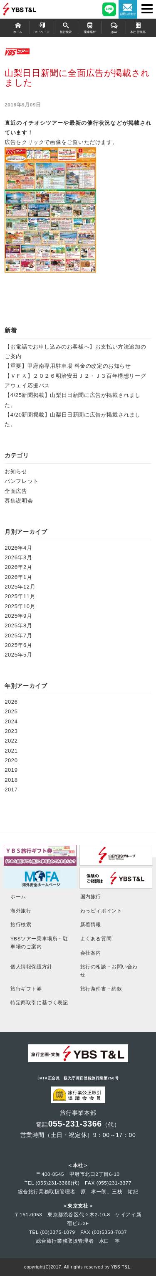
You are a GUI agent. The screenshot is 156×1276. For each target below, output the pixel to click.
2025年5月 (18, 655)
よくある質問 (96, 938)
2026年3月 (18, 557)
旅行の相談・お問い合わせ (109, 970)
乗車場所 (90, 27)
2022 (11, 741)
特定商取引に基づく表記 (39, 1002)
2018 (11, 780)
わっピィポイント (101, 910)
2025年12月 (20, 587)
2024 (11, 721)
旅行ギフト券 (26, 988)
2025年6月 (18, 645)
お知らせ (16, 471)
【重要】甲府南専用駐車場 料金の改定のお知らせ (68, 366)
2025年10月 (20, 606)
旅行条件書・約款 (101, 988)
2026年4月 (18, 548)
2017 (11, 789)
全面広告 (16, 491)
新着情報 (90, 924)
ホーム (18, 27)
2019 (11, 770)
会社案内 (90, 952)
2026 (11, 702)
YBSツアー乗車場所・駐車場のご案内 (39, 942)
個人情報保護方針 (31, 966)
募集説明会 (19, 501)
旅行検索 (66, 27)
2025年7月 (18, 635)
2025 (11, 711)
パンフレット (22, 481)
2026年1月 (18, 577)
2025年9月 (18, 616)
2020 (11, 760)
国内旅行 (90, 896)
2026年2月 (18, 567)
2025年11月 (20, 596)
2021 (11, 751)
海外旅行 (20, 910)
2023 (11, 731)
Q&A (114, 27)
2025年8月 (18, 625)
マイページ (42, 27)
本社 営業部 (138, 27)
